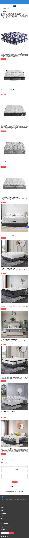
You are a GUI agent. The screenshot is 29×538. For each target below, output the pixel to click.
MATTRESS (2, 507)
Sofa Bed (2, 518)
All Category (4, 8)
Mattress (2, 515)
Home (1, 8)
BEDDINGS (2, 510)
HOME (1, 505)
